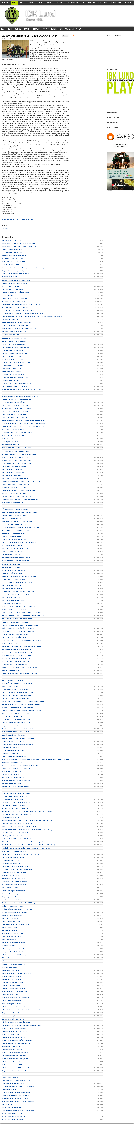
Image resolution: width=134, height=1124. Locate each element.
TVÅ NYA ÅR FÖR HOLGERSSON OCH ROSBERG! (17, 683)
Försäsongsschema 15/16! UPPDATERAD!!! (15, 1095)
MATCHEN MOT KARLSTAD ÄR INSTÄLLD (15, 417)
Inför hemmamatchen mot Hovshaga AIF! (15, 1062)
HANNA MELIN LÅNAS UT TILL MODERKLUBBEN (17, 506)
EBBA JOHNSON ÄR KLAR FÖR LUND (14, 368)
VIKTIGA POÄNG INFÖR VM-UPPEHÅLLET (15, 515)
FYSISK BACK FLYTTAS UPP (10, 445)
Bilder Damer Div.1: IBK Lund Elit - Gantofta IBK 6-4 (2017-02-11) (22, 854)
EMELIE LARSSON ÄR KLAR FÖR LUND (14, 338)
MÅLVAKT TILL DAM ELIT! (10, 753)
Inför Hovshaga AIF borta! (10, 994)
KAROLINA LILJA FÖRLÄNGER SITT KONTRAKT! (17, 796)
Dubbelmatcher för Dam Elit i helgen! (13, 735)
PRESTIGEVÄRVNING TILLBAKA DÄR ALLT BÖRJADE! (18, 692)
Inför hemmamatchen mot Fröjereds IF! (14, 1055)
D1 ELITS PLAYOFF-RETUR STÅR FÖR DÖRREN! (16, 833)
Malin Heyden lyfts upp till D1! (11, 1004)
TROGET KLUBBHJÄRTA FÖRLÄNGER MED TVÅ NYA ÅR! (19, 668)
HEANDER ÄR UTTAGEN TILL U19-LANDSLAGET (17, 384)
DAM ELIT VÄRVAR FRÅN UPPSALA (13, 536)
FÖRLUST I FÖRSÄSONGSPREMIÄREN (14, 552)
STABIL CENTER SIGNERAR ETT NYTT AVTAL (16, 457)
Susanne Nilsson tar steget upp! (12, 915)
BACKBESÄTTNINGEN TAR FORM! (12, 799)
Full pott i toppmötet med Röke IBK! (13, 857)
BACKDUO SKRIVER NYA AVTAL (12, 555)
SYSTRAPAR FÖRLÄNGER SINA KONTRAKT (15, 561)
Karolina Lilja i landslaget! (10, 1077)
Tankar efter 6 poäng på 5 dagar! (12, 906)
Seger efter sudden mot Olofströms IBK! (14, 1071)
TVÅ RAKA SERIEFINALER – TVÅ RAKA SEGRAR (17, 521)
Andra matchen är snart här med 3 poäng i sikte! (17, 909)
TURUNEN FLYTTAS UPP (9, 277)
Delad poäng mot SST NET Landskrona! (14, 881)
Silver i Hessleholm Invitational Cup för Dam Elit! (17, 756)
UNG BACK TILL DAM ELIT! (10, 790)
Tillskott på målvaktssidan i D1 (11, 976)
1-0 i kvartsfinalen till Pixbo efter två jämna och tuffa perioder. (21, 304)
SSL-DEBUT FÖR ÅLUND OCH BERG (13, 429)
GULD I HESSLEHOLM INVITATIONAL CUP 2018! (17, 652)
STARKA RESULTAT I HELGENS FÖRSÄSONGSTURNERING (20, 396)
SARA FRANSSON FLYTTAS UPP (12, 286)
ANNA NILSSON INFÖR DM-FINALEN (13, 301)
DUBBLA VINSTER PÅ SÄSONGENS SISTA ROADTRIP (18, 631)
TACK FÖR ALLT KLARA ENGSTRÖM (13, 588)
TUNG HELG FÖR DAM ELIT (10, 643)
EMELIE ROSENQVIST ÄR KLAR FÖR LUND (15, 411)
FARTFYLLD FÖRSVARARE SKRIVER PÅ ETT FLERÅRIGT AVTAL (21, 481)
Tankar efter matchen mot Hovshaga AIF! (15, 1059)
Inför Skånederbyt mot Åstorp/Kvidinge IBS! (16, 1043)
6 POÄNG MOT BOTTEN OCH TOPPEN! (14, 851)
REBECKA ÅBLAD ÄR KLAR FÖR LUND (14, 350)
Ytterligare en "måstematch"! (11, 970)
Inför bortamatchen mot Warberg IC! (13, 1037)
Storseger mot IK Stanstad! (10, 875)
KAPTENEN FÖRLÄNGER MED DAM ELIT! (14, 805)
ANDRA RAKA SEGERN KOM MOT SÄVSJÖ (15, 530)
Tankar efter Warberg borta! (10, 1034)
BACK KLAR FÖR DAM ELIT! (10, 775)
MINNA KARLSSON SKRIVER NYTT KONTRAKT (16, 323)
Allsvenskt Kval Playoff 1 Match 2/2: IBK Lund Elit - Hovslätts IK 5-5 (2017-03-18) (27, 830)
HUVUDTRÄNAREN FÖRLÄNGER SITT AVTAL (16, 594)
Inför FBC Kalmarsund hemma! (11, 1001)
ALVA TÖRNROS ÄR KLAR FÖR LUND (13, 262)
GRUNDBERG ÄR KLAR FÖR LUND (12, 359)
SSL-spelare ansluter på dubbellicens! (14, 884)
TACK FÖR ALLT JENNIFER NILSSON (13, 597)
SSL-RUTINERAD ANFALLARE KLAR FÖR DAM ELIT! (18, 738)
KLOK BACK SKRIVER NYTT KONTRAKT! (14, 665)
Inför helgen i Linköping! (9, 1089)
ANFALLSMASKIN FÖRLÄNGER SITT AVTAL (15, 451)
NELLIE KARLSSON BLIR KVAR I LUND (14, 332)
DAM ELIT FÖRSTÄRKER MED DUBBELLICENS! (16, 723)
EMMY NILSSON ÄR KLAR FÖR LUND (13, 289)
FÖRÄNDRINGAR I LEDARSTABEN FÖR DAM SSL (17, 433)
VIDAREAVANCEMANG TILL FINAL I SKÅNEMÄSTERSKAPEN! (21, 704)
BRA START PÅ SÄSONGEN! (10, 747)
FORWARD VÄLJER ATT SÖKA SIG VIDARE (15, 634)
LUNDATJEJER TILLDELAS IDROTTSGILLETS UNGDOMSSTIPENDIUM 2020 (25, 423)
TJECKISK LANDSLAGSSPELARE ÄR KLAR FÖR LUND (18, 243)
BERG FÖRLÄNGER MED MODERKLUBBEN (15, 378)
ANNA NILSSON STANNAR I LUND (13, 335)
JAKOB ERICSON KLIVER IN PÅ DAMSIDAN (15, 292)
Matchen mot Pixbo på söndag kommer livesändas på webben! (22, 1025)
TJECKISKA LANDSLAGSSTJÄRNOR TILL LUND (16, 448)
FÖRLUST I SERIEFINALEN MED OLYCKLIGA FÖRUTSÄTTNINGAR (22, 613)
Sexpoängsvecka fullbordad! (11, 897)
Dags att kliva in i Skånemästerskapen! (14, 1013)
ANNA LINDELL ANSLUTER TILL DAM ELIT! (15, 808)
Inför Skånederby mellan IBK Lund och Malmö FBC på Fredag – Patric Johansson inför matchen (32, 316)
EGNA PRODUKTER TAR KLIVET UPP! (13, 680)
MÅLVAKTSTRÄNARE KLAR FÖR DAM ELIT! (15, 732)
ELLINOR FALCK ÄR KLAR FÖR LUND (13, 375)
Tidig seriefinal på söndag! (10, 888)
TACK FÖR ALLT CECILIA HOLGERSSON (14, 472)
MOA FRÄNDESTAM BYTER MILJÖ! (13, 778)
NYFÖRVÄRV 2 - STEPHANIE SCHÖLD (13, 1117)
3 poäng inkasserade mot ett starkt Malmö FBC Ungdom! (20, 903)
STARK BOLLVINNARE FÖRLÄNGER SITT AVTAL (17, 463)
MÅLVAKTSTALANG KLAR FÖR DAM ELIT (15, 622)
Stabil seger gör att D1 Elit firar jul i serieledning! (17, 869)
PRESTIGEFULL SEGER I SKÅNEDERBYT (14, 637)
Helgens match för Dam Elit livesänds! (14, 726)
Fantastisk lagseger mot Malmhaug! (13, 878)
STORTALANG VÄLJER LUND (11, 564)
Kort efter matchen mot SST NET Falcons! (15, 1098)
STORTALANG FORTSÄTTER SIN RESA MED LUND (17, 460)
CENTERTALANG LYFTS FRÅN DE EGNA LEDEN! (16, 655)
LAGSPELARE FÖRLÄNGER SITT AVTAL (14, 466)
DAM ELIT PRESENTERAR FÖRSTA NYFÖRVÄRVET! (18, 695)
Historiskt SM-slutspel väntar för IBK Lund (15, 307)
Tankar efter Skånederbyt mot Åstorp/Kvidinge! (17, 1040)
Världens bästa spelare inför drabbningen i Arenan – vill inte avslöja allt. (24, 268)
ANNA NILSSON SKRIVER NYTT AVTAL (14, 255)
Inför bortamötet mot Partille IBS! (12, 1049)
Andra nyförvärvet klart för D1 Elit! (12, 933)
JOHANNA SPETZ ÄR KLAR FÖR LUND (14, 365)
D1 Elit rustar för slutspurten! (11, 863)
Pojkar (40, 3)
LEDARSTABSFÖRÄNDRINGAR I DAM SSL (15, 387)
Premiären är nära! (7, 1074)
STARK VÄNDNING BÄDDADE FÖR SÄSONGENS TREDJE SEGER (22, 640)
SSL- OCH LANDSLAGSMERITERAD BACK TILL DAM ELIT (20, 512)
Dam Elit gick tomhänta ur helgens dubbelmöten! (17, 729)
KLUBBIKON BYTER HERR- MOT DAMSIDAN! (16, 689)
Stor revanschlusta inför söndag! (12, 982)
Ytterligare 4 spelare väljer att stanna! (13, 943)
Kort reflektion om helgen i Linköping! (14, 1083)
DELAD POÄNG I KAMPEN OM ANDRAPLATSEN (17, 619)
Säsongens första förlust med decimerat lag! (16, 866)
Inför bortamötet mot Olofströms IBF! (14, 1007)
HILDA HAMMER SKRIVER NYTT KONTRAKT (15, 274)
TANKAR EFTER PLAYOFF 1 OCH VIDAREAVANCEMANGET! (20, 826)
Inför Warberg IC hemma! (10, 961)
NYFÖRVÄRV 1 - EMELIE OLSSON (12, 1120)
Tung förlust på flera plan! (10, 967)
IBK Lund (5, 3)
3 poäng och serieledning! (10, 894)
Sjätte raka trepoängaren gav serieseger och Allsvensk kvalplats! (22, 842)
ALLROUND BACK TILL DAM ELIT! (12, 677)
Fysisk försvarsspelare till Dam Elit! (13, 741)
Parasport (60, 3)
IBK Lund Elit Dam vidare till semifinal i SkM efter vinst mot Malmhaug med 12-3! (27, 1010)
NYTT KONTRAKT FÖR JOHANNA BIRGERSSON (17, 347)
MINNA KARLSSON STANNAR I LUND (14, 371)
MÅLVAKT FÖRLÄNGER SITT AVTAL (13, 503)
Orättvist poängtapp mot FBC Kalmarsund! (15, 997)
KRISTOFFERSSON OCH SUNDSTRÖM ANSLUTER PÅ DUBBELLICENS (23, 420)
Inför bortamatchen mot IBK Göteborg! (14, 955)
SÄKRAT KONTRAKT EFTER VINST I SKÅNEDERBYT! (18, 707)
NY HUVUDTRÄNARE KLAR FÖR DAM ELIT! (15, 698)
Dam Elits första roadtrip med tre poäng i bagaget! (18, 744)
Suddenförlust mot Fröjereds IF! (12, 985)
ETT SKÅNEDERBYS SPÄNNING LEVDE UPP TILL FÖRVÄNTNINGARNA (23, 616)
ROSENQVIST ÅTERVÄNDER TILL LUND (14, 442)
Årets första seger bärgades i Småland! (14, 991)
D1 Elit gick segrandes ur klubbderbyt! (14, 872)
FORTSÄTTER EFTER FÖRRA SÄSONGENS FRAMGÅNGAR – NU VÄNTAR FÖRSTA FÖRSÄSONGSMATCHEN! (35, 759)
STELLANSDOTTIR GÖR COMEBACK (13, 258)
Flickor (31, 3)
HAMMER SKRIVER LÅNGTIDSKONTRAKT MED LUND (18, 491)
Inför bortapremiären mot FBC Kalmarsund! (15, 1068)
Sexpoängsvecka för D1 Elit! (11, 860)
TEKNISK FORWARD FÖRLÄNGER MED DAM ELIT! (17, 659)
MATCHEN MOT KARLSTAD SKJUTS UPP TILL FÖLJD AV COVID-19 (22, 390)
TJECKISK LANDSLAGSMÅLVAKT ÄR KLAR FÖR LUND (19, 329)
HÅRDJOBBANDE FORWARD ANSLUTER (15, 509)
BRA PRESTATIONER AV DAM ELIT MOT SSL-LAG (17, 539)
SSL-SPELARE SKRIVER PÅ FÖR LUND (14, 494)
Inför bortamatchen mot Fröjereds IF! (13, 988)
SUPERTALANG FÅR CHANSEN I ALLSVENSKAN (17, 582)
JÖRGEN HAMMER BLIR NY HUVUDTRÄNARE (16, 280)
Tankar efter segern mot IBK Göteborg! (14, 1028)
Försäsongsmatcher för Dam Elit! (12, 762)
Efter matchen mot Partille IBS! (11, 1046)
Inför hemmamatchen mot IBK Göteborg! (15, 1031)
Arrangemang (73, 3)
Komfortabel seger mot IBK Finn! (12, 900)
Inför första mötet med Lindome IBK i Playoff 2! (17, 823)
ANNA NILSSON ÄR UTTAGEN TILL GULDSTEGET (17, 408)
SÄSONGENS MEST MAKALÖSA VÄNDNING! (16, 713)
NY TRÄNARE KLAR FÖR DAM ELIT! (13, 771)
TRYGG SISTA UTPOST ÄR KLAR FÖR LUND (15, 478)
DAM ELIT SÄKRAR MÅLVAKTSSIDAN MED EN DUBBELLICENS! (22, 710)
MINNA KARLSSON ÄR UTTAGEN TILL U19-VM (16, 399)
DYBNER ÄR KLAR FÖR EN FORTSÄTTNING (15, 298)
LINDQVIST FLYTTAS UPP (10, 320)
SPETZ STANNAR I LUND (10, 295)
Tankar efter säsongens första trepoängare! (16, 1052)
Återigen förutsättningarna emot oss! (13, 964)
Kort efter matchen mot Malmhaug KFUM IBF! (16, 1092)
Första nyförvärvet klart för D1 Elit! (12, 936)
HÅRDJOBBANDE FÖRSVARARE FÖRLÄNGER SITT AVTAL (20, 500)
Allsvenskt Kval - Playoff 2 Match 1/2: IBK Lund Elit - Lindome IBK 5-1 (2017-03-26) (27, 820)
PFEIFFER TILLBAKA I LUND (10, 265)
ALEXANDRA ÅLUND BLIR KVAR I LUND (14, 283)
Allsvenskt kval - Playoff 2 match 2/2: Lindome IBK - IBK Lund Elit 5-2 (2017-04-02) (27, 811)
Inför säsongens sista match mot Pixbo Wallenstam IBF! (19, 949)
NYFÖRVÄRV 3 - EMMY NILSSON (12, 1114)
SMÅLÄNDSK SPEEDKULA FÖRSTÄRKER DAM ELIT (18, 628)
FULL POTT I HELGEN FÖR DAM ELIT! (13, 717)
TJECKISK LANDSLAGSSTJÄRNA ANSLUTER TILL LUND (19, 246)
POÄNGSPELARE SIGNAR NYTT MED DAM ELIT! (17, 802)
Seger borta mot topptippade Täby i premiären (16, 271)
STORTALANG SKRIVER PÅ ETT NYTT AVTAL (15, 487)
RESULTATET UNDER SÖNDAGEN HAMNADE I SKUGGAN (20, 625)
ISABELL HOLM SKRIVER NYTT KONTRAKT (15, 326)
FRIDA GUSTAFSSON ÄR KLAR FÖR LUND (15, 405)
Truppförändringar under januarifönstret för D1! (17, 973)
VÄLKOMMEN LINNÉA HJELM (11, 240)
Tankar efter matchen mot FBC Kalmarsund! (15, 1065)
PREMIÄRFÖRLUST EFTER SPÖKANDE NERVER (16, 649)
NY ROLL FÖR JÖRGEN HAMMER (12, 356)
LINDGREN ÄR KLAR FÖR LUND (12, 252)
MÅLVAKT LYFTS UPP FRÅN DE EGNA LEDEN (16, 362)
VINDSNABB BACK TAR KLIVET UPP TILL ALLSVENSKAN (19, 576)
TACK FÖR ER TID (7, 439)
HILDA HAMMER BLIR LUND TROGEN (13, 344)
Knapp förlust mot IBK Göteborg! (12, 952)
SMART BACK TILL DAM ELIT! (11, 686)
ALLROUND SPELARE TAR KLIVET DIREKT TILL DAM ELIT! (20, 765)
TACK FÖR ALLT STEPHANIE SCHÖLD (13, 600)
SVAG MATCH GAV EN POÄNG (11, 518)
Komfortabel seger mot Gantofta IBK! (14, 891)
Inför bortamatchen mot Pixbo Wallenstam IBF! (16, 1022)
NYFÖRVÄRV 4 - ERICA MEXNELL (12, 1107)
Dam (14, 3)
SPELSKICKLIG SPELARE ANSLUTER (13, 570)
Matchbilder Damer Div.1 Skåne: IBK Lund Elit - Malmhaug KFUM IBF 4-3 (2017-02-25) (28, 845)
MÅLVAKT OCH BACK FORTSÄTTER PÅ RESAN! (16, 781)
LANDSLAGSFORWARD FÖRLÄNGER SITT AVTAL (17, 497)
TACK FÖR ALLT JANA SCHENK (12, 475)
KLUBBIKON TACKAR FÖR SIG (11, 604)
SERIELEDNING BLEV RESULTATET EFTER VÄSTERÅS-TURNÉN (21, 646)
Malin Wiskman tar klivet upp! (11, 921)
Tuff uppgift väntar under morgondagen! (14, 912)
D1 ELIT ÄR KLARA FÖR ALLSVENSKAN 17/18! (16, 814)
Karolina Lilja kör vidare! (9, 927)
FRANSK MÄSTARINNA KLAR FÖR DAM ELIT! (16, 768)
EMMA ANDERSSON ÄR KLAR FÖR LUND (15, 393)
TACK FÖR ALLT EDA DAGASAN (12, 469)
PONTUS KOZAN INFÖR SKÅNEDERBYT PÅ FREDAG (18, 310)
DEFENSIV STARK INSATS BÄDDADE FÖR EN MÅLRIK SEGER (21, 527)
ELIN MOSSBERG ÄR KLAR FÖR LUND (14, 341)
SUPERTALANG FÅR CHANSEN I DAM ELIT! (15, 662)
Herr (22, 3)
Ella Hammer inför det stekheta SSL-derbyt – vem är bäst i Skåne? (22, 313)
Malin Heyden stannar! (9, 939)
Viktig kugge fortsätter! (9, 930)
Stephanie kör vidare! (8, 946)
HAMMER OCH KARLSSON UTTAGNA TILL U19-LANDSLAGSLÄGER (23, 426)
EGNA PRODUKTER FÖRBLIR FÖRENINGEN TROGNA (18, 558)
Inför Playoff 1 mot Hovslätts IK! (12, 836)
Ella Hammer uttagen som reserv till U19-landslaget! (18, 1086)
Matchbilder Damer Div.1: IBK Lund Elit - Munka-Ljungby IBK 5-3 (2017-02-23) (26, 848)
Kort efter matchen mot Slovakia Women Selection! (18, 1101)
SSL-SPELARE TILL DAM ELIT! (11, 784)
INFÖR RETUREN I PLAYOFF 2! (11, 817)
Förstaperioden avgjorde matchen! (13, 958)
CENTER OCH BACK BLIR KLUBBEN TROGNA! (16, 787)
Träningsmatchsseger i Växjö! (11, 918)
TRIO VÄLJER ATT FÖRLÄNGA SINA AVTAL (15, 549)
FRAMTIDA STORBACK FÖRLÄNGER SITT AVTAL (17, 484)
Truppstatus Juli (7, 1104)
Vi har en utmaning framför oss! (12, 1016)
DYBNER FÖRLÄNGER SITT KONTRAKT (14, 249)
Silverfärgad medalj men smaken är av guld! (16, 924)
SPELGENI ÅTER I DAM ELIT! (10, 671)
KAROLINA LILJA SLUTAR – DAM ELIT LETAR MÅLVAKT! (19, 674)
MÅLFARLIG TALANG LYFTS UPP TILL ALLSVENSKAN (18, 591)
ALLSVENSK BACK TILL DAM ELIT (12, 546)
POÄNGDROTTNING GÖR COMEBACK (13, 579)
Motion (50, 3)
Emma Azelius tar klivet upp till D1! (13, 1019)
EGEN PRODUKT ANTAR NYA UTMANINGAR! (16, 720)
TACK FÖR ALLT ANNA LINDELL (12, 585)
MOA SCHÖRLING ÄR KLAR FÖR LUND (14, 414)
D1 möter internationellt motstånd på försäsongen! (18, 1110)
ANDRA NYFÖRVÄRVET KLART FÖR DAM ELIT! (16, 793)
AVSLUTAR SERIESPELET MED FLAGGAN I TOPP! (29, 35)
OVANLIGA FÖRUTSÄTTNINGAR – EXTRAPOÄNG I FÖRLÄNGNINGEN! (23, 701)
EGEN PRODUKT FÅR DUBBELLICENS (13, 533)
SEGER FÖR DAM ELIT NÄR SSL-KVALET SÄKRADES (18, 607)
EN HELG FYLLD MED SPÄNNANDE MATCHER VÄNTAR (19, 454)
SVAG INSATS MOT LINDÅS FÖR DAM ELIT (15, 610)
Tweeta (5, 228)
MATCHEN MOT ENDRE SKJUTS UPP (13, 436)
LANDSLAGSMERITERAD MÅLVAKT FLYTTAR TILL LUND (19, 542)
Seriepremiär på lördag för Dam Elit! (13, 750)
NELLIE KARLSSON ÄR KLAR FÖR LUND (14, 402)
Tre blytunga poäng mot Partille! (12, 979)
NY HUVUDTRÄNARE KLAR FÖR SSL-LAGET (16, 353)
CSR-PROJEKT (103, 3)
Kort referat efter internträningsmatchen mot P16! (17, 1080)
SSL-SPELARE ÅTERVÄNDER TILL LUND (14, 524)
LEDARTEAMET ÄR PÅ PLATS (11, 567)
